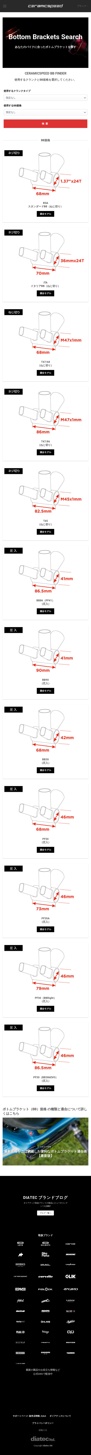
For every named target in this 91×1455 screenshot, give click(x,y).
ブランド (82, 6)
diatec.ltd (47, 1445)
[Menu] (5, 6)
